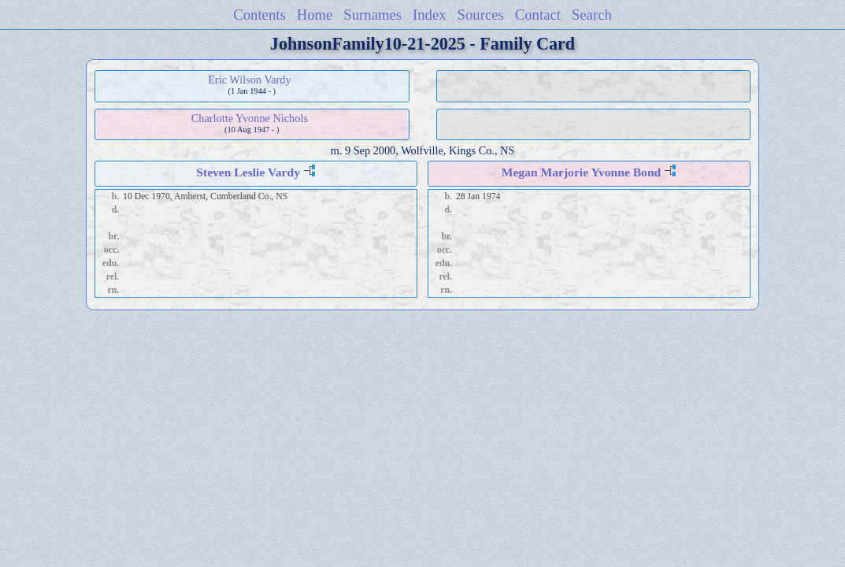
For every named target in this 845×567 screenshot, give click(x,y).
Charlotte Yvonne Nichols (249, 118)
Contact (538, 14)
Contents (259, 14)
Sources (481, 14)
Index (430, 14)
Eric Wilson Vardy (249, 79)
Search (592, 14)
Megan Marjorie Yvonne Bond (582, 172)
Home (315, 14)
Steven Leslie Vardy (248, 172)
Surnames (372, 14)
